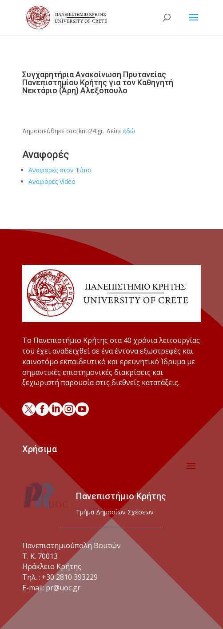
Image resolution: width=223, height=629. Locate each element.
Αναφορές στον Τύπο (60, 170)
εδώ (129, 131)
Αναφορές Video (52, 181)
